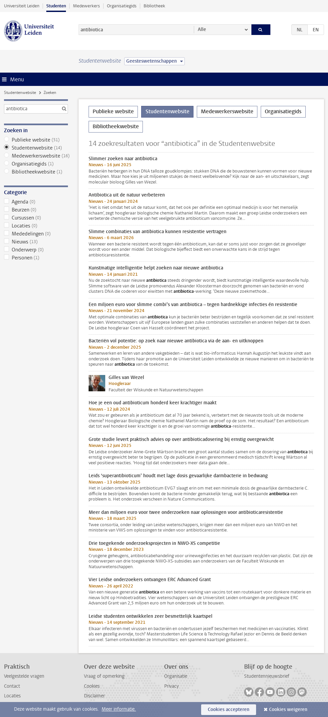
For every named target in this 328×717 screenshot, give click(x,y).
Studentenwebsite (20, 92)
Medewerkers (86, 6)
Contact (12, 686)
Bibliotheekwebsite (36, 172)
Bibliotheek (154, 6)
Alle (202, 29)
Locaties (36, 225)
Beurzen (36, 209)
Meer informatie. (119, 709)
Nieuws (36, 241)
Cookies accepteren (228, 709)
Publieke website (36, 140)
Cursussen (36, 217)
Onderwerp (36, 249)
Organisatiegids (122, 6)
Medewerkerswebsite (36, 156)
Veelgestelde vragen (24, 676)
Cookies (92, 686)
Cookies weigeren (288, 709)
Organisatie (175, 676)
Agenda (36, 201)
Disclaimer (94, 696)
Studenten (56, 6)
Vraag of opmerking (104, 676)
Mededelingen (36, 233)
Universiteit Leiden (21, 6)
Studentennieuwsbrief (266, 676)
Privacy (171, 686)
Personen (36, 257)
